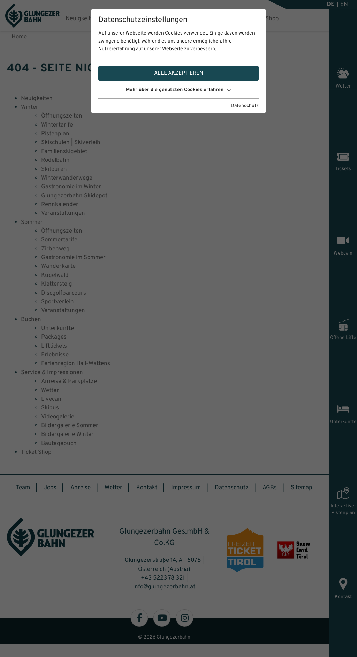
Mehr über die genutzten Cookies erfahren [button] (178, 90)
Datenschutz (245, 106)
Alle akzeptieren (178, 73)
